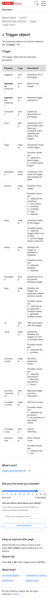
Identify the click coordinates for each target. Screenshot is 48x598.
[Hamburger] (43, 4)
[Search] (36, 3)
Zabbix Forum (32, 580)
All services (7, 580)
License (15, 593)
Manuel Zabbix (9, 17)
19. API (22, 17)
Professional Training (36, 575)
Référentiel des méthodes (14, 21)
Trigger (33, 21)
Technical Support (10, 575)
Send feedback (24, 525)
